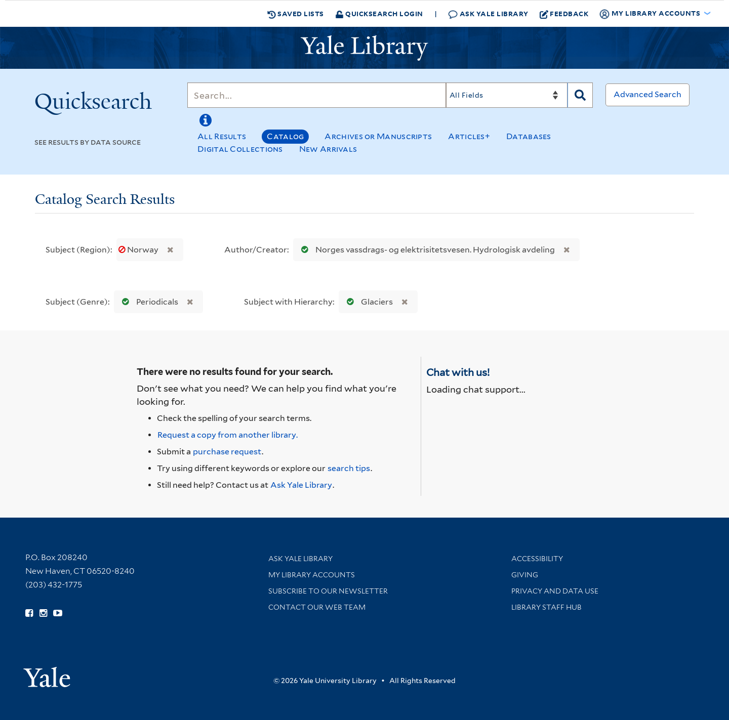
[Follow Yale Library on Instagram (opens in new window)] (43, 613)
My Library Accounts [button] (650, 13)
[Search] (316, 95)
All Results (221, 136)
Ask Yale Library (488, 14)
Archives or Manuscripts (378, 136)
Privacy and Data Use (554, 591)
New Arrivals (328, 149)
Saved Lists (295, 14)
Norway (139, 250)
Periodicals (148, 302)
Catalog (285, 136)
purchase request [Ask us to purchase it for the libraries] (227, 451)
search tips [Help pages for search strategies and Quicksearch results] (349, 468)
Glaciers (367, 302)
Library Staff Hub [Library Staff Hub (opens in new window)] (546, 607)
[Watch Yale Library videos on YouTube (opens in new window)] (57, 613)
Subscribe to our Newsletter (328, 591)
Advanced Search (647, 94)
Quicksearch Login (379, 13)
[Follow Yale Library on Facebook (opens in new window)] (29, 613)
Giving (524, 575)
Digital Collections (240, 149)
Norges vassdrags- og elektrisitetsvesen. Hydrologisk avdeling (425, 250)
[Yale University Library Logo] (364, 48)
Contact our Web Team (317, 607)
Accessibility (537, 559)
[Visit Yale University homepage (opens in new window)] (46, 674)
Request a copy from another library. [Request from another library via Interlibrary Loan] (227, 435)
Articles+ (469, 136)
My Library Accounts (311, 575)
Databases (528, 136)
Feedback (564, 14)
